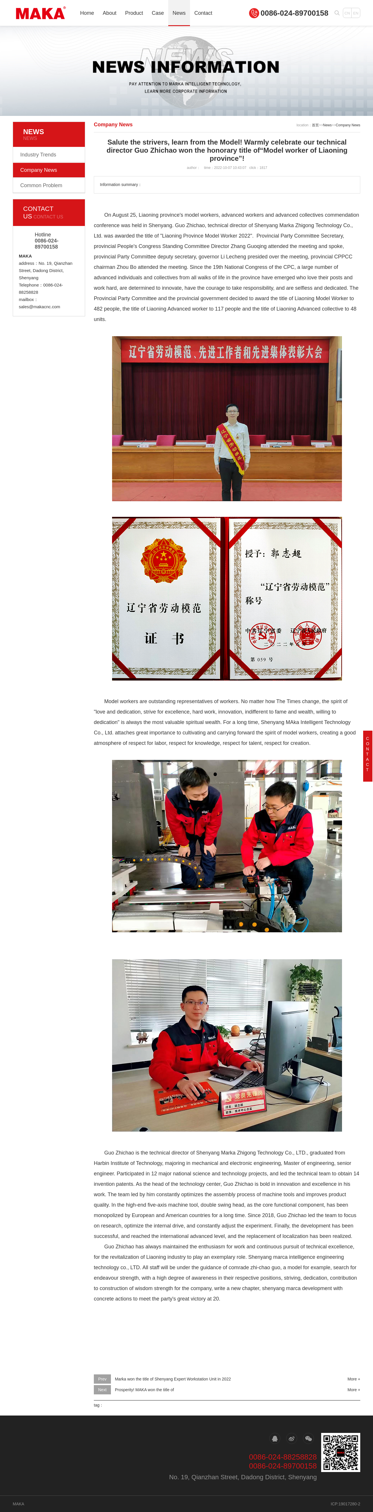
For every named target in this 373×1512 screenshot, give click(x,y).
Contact (203, 13)
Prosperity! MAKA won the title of (144, 1389)
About (109, 13)
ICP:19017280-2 (345, 1504)
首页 (315, 125)
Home (87, 13)
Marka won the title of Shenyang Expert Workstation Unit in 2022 (173, 1379)
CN (347, 13)
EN (355, 13)
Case (158, 13)
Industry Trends (38, 155)
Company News (38, 170)
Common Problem (41, 185)
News (179, 13)
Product (134, 13)
